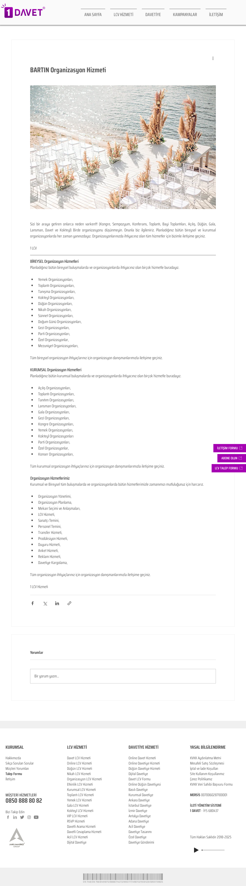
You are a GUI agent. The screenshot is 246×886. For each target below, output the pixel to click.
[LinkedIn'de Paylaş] (57, 603)
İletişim (10, 779)
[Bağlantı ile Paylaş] (69, 603)
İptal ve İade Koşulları (204, 769)
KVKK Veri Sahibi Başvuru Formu (211, 784)
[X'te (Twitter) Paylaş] (44, 603)
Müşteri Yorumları (17, 769)
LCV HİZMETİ (77, 747)
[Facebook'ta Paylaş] (32, 603)
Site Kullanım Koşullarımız (207, 774)
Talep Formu (14, 774)
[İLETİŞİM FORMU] (229, 448)
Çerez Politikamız (201, 779)
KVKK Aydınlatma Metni (205, 758)
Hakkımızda (13, 758)
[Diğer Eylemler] (213, 58)
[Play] (196, 850)
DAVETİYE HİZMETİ (143, 747)
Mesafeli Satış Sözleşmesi (207, 763)
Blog (9, 784)
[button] (231, 458)
